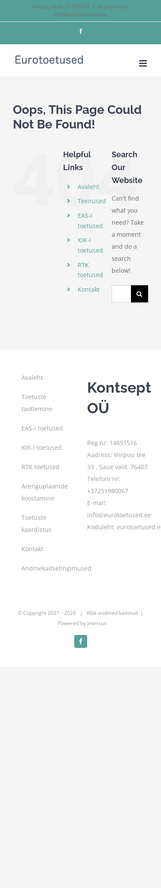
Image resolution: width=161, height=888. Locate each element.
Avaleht (88, 187)
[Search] (139, 293)
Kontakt (89, 289)
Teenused (92, 201)
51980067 (78, 6)
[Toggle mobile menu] (143, 63)
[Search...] (121, 293)
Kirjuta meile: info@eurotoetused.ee (92, 10)
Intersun (97, 623)
